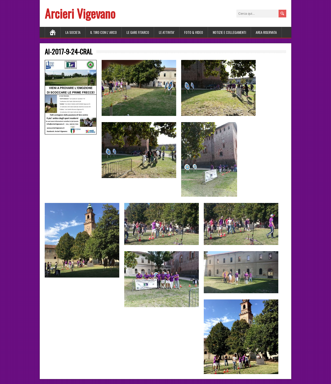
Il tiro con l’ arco (103, 32)
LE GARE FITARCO (137, 32)
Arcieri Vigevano (80, 13)
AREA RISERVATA (266, 32)
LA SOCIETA (73, 32)
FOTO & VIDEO (193, 32)
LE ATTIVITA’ (166, 32)
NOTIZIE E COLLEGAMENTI (229, 32)
